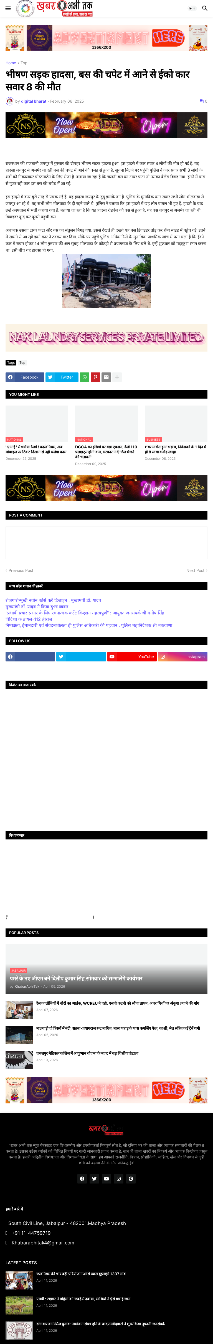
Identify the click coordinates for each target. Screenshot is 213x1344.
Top (24, 63)
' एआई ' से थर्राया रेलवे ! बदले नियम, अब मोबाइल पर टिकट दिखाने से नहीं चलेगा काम (36, 449)
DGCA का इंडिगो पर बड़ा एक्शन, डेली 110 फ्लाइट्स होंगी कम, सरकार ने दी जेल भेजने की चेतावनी (106, 451)
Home (11, 63)
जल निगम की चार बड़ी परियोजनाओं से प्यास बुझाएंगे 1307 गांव (81, 1273)
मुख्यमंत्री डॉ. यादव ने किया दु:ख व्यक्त (37, 606)
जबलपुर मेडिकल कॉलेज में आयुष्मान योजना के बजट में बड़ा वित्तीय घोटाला (87, 1053)
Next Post (195, 570)
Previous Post (21, 570)
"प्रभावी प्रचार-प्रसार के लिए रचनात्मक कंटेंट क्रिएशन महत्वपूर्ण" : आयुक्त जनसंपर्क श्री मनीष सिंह (85, 613)
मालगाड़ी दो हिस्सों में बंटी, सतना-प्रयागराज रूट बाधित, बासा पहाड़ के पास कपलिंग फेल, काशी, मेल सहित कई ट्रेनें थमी (118, 1028)
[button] (7, 8)
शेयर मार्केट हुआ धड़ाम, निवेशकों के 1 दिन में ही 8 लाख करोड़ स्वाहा (175, 449)
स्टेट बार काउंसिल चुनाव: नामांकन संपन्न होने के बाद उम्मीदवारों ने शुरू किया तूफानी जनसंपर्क (100, 1323)
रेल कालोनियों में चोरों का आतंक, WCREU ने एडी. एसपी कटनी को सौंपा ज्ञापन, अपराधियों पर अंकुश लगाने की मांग (117, 1003)
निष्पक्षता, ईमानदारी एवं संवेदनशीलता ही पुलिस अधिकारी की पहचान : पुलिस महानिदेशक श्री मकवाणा (89, 625)
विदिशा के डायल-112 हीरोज (29, 619)
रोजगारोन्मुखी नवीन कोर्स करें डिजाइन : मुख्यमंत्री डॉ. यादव (53, 600)
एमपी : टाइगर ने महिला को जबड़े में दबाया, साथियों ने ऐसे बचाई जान (83, 1298)
